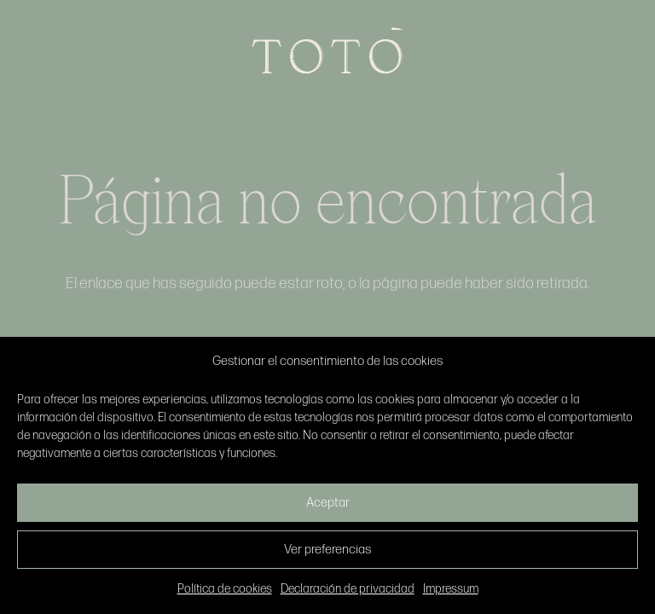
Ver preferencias (327, 550)
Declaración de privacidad (347, 589)
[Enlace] (327, 51)
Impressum (450, 589)
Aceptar (328, 503)
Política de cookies (224, 589)
